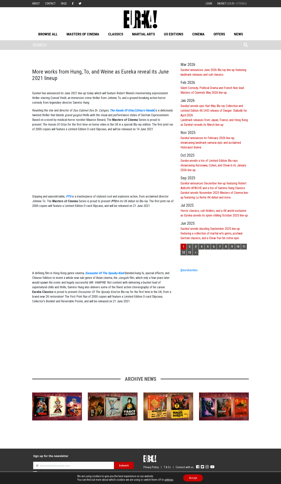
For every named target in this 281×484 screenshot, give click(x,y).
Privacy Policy (151, 467)
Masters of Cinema (83, 34)
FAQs (64, 3)
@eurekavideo (189, 270)
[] (132, 110)
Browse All (48, 34)
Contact (50, 3)
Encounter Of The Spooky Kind (104, 273)
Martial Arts (143, 34)
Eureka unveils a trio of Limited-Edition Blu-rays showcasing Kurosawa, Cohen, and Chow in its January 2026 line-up (213, 165)
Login (209, 3)
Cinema (198, 34)
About (36, 3)
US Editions (173, 34)
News (238, 34)
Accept (193, 478)
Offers (219, 34)
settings (168, 479)
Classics (115, 34)
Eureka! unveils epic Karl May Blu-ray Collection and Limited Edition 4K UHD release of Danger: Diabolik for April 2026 (214, 110)
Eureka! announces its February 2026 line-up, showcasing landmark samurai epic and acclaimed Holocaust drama (211, 142)
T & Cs (167, 467)
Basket (231, 3)
